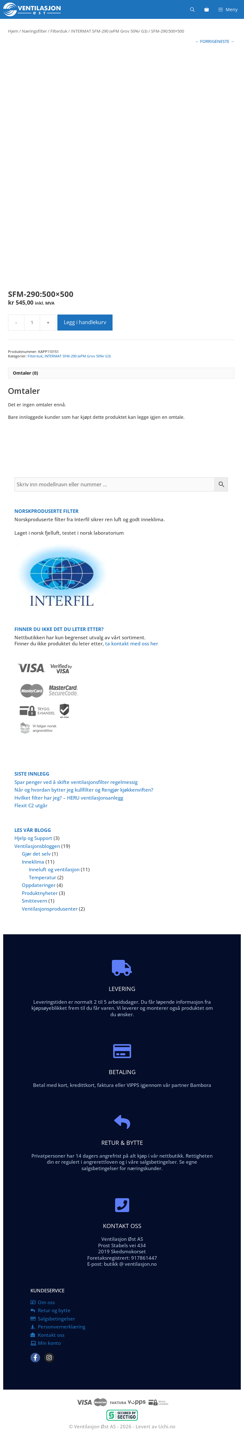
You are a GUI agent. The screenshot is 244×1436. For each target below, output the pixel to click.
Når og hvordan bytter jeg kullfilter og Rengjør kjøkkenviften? (83, 789)
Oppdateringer (38, 885)
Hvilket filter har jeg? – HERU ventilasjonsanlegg (68, 797)
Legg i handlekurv (85, 322)
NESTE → (225, 41)
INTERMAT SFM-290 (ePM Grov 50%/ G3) (109, 31)
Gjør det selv (36, 853)
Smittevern (34, 901)
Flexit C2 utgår (30, 805)
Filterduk (58, 31)
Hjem (13, 31)
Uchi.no (166, 1426)
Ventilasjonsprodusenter (50, 908)
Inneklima (33, 861)
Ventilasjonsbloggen (37, 846)
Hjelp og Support (33, 838)
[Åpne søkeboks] (192, 9)
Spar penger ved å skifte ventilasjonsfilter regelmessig (76, 782)
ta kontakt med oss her (131, 643)
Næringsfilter (34, 31)
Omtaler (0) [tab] (25, 373)
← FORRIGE (206, 41)
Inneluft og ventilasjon (54, 869)
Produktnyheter (40, 893)
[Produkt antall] (32, 323)
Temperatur (42, 877)
